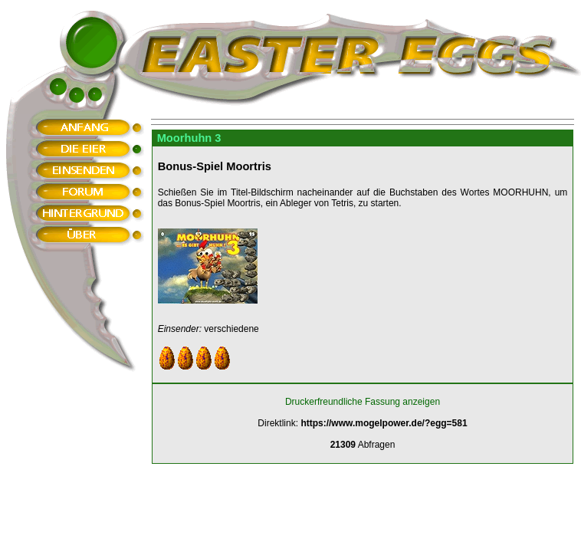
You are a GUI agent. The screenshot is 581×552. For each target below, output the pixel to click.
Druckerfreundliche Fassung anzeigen (362, 401)
